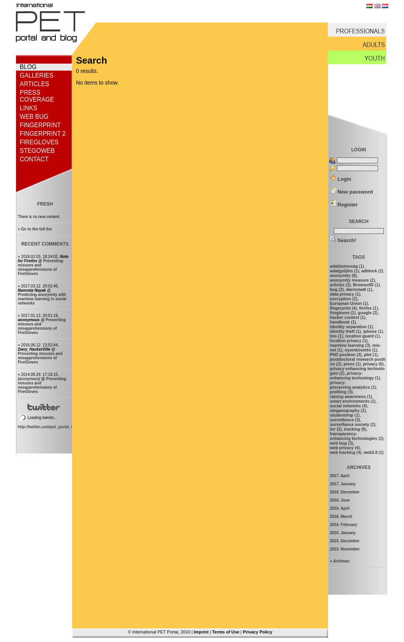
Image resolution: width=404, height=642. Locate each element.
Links (28, 108)
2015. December (344, 541)
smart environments (349, 401)
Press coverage (37, 96)
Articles (34, 84)
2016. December (344, 492)
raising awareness (348, 396)
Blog (28, 67)
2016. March (341, 516)
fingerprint (340, 308)
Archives (341, 561)
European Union (346, 303)
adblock (369, 270)
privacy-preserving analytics (350, 384)
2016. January (343, 533)
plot (368, 354)
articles (337, 284)
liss (333, 336)
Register (344, 205)
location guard (359, 336)
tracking (352, 429)
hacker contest (344, 317)
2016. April (339, 508)
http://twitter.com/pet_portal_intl (47, 427)
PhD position (343, 354)
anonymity (340, 275)
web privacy (342, 447)
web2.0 (371, 452)
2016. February (343, 525)
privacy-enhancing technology (352, 375)
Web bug (34, 116)
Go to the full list (36, 229)
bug (334, 289)
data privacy (342, 294)
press (349, 364)
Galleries (37, 75)
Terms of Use (225, 632)
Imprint (201, 632)
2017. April (339, 476)
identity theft (342, 331)
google (364, 312)
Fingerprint (40, 125)
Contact (34, 159)
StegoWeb (37, 150)
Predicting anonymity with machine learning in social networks (42, 298)
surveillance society (349, 424)
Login (340, 179)
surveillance (342, 419)
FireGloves (39, 142)
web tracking (342, 452)
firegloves (339, 312)
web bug (338, 443)
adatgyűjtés (341, 270)
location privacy (345, 340)
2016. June (340, 500)
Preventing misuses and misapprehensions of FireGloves (40, 267)
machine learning (347, 345)
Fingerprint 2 (43, 133)
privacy (370, 364)
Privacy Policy (257, 632)
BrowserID (363, 284)
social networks (345, 405)
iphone (370, 331)
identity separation (348, 326)
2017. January (343, 484)
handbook (340, 322)
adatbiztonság (344, 266)
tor (332, 429)
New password (351, 192)
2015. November (345, 549)
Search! (343, 240)
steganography (344, 410)
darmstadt (356, 289)
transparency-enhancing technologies (353, 436)
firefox (365, 308)
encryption (340, 298)
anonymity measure (349, 280)
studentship (341, 415)
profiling (338, 391)
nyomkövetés (358, 350)
